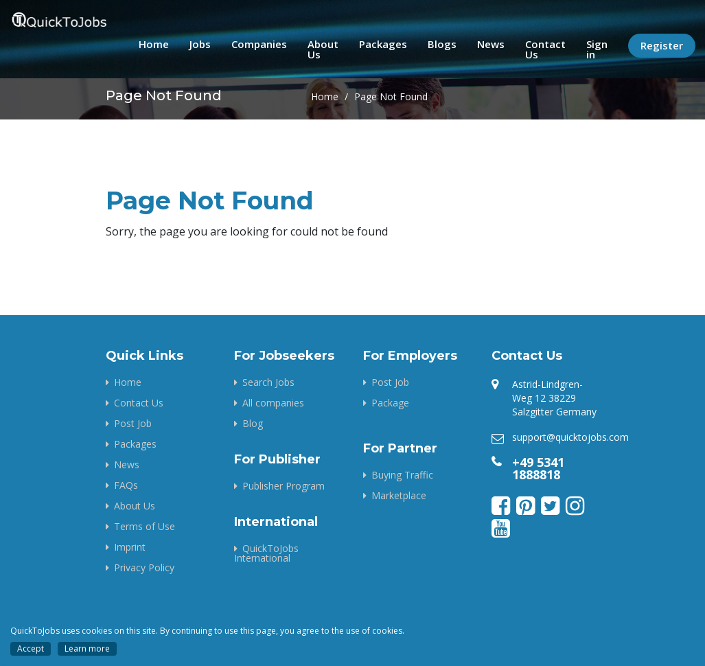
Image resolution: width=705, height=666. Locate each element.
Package (390, 402)
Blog (252, 423)
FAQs (126, 485)
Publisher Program (283, 485)
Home (154, 44)
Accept (30, 648)
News (491, 44)
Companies (259, 44)
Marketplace (398, 495)
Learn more (87, 648)
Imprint (130, 546)
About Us (323, 49)
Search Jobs (268, 382)
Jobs (200, 44)
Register (661, 45)
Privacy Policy (144, 567)
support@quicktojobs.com (570, 437)
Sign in (597, 49)
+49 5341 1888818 (538, 468)
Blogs (442, 44)
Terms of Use (144, 526)
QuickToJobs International (266, 553)
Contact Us (545, 49)
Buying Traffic (402, 474)
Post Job (133, 423)
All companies (273, 402)
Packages (383, 44)
